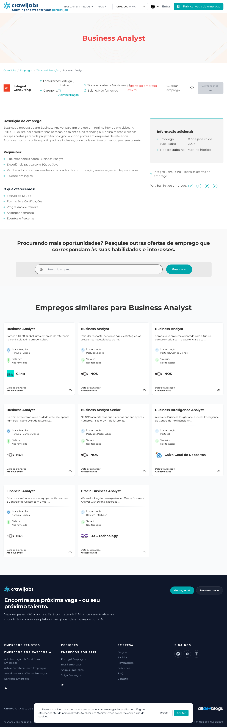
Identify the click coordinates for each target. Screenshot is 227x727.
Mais (102, 6)
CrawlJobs (10, 70)
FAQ (120, 673)
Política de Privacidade (208, 721)
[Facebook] (187, 653)
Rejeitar (165, 713)
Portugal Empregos (73, 659)
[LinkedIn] (178, 653)
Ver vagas (182, 590)
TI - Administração (48, 70)
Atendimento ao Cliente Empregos (26, 673)
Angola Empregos (72, 669)
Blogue (122, 652)
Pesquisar (179, 269)
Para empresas (209, 590)
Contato (123, 678)
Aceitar (181, 713)
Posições (69, 645)
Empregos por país (78, 652)
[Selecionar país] (155, 6)
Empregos (26, 70)
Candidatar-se (210, 88)
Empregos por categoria (27, 652)
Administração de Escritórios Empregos (22, 661)
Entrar (166, 6)
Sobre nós (124, 668)
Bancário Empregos (16, 678)
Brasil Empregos (71, 664)
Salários (123, 657)
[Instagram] (196, 653)
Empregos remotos (22, 645)
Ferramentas (126, 662)
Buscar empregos (78, 6)
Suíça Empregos (71, 675)
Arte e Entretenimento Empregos (25, 668)
